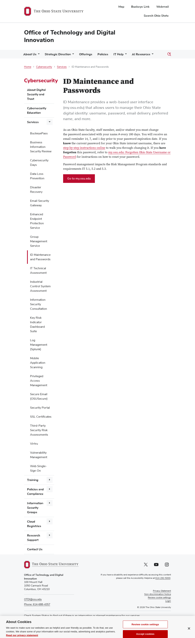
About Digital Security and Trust (36, 94)
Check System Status (36, 615)
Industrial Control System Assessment (40, 286)
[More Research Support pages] (50, 535)
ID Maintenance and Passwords (40, 257)
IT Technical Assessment (38, 270)
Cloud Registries (34, 524)
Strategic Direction (58, 54)
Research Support (33, 537)
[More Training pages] (50, 480)
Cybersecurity (44, 67)
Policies (103, 54)
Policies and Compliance (35, 491)
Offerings (85, 54)
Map (121, 7)
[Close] (189, 633)
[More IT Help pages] (125, 55)
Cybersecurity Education (36, 110)
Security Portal (40, 407)
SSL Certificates (40, 416)
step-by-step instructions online (84, 148)
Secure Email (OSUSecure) (39, 396)
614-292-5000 (162, 578)
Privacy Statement (162, 591)
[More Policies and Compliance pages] (50, 489)
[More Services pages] (50, 122)
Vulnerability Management (38, 455)
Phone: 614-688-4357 (37, 604)
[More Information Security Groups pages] (50, 503)
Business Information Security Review (40, 147)
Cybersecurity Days (39, 162)
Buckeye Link (140, 7)
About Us (29, 54)
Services (62, 67)
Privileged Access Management (38, 381)
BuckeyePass (39, 133)
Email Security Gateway (39, 203)
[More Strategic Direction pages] (72, 55)
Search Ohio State (156, 16)
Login (168, 601)
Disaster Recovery (36, 189)
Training (32, 480)
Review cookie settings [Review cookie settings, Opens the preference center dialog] (145, 629)
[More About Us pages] (37, 55)
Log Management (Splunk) (38, 345)
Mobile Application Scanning (37, 363)
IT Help (118, 54)
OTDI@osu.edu (33, 599)
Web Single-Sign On (38, 468)
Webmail (162, 7)
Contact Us (34, 549)
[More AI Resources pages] (151, 55)
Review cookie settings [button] (159, 598)
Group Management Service (38, 241)
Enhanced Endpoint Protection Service (37, 221)
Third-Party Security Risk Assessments (39, 430)
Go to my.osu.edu (81, 179)
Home (27, 67)
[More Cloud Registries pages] (50, 521)
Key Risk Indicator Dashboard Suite (37, 324)
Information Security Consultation (38, 304)
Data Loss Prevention (37, 176)
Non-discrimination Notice (157, 594)
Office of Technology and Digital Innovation (69, 36)
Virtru (34, 443)
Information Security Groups (35, 507)
